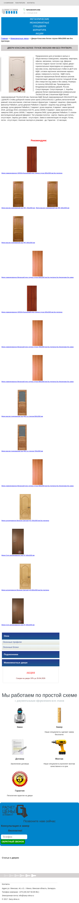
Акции (39, 33)
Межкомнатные (39, 22)
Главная (4, 38)
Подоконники (11, 654)
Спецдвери (39, 26)
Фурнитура (39, 29)
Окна (6, 636)
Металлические (39, 19)
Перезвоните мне (31, 9)
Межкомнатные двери (19, 38)
